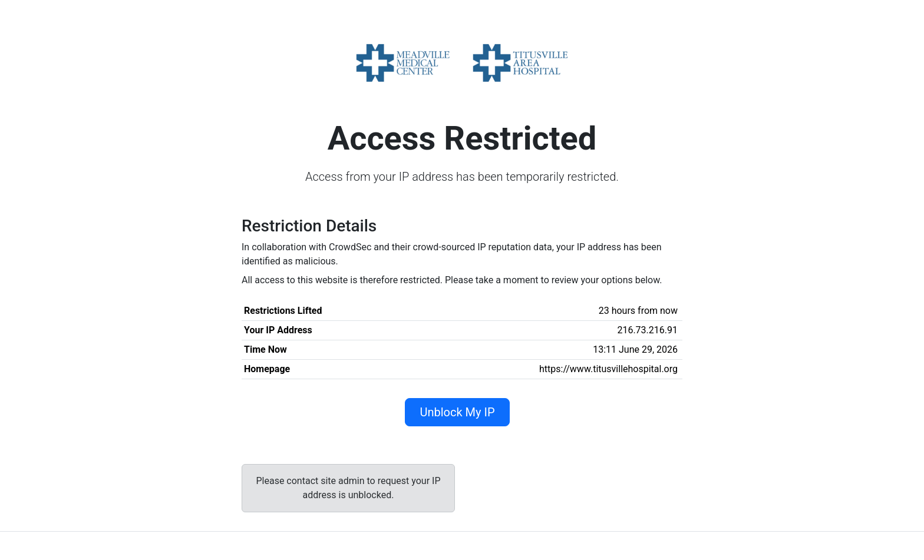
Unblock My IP (457, 412)
